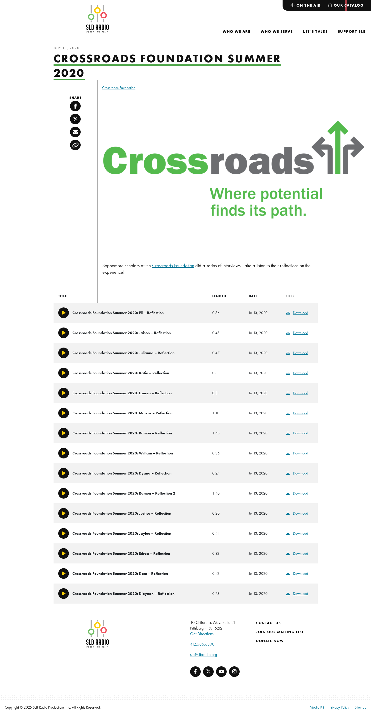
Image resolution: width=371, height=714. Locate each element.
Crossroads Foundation (118, 87)
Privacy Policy (339, 707)
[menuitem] (236, 31)
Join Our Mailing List (280, 632)
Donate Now (270, 640)
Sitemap (360, 707)
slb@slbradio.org (203, 654)
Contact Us (268, 623)
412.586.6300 (202, 644)
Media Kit (317, 707)
